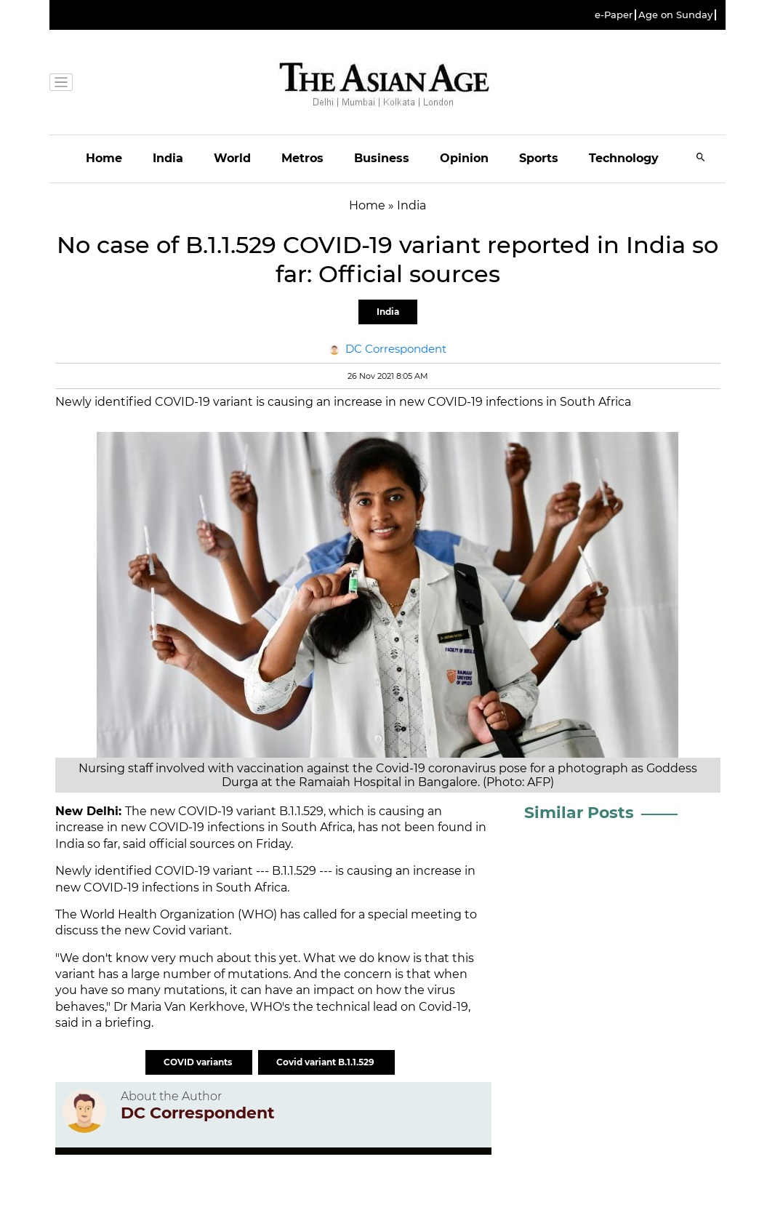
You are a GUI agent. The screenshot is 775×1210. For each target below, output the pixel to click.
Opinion (464, 158)
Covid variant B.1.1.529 (326, 1062)
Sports (538, 158)
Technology (624, 158)
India (168, 158)
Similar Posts (579, 812)
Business (381, 158)
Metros (302, 158)
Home (104, 158)
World (232, 158)
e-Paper (614, 14)
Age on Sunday (675, 14)
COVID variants (199, 1062)
